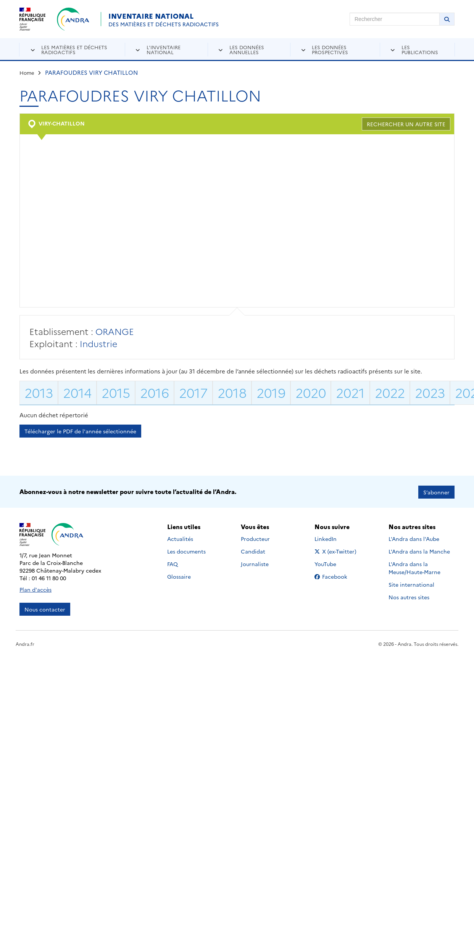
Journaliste (255, 563)
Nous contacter (44, 608)
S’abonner (436, 491)
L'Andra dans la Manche (419, 550)
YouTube (333, 563)
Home (26, 72)
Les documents (186, 550)
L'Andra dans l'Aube (414, 538)
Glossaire (179, 575)
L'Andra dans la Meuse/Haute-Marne (414, 567)
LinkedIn (333, 538)
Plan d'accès (35, 588)
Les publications (419, 49)
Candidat (253, 550)
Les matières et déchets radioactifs (74, 49)
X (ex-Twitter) (336, 550)
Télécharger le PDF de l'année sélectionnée (80, 431)
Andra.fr (25, 643)
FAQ (172, 563)
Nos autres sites (409, 596)
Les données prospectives (330, 49)
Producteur (255, 538)
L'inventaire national (164, 49)
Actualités (180, 538)
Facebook (336, 575)
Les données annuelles (246, 49)
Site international (411, 583)
